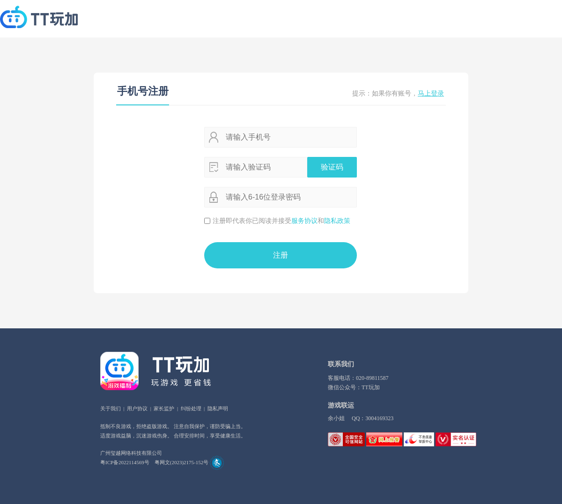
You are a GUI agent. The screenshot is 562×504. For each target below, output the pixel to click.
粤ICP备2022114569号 (124, 462)
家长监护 (164, 408)
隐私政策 (337, 220)
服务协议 (304, 220)
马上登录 (431, 93)
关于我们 (110, 408)
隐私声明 (217, 408)
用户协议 (137, 408)
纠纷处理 (191, 408)
